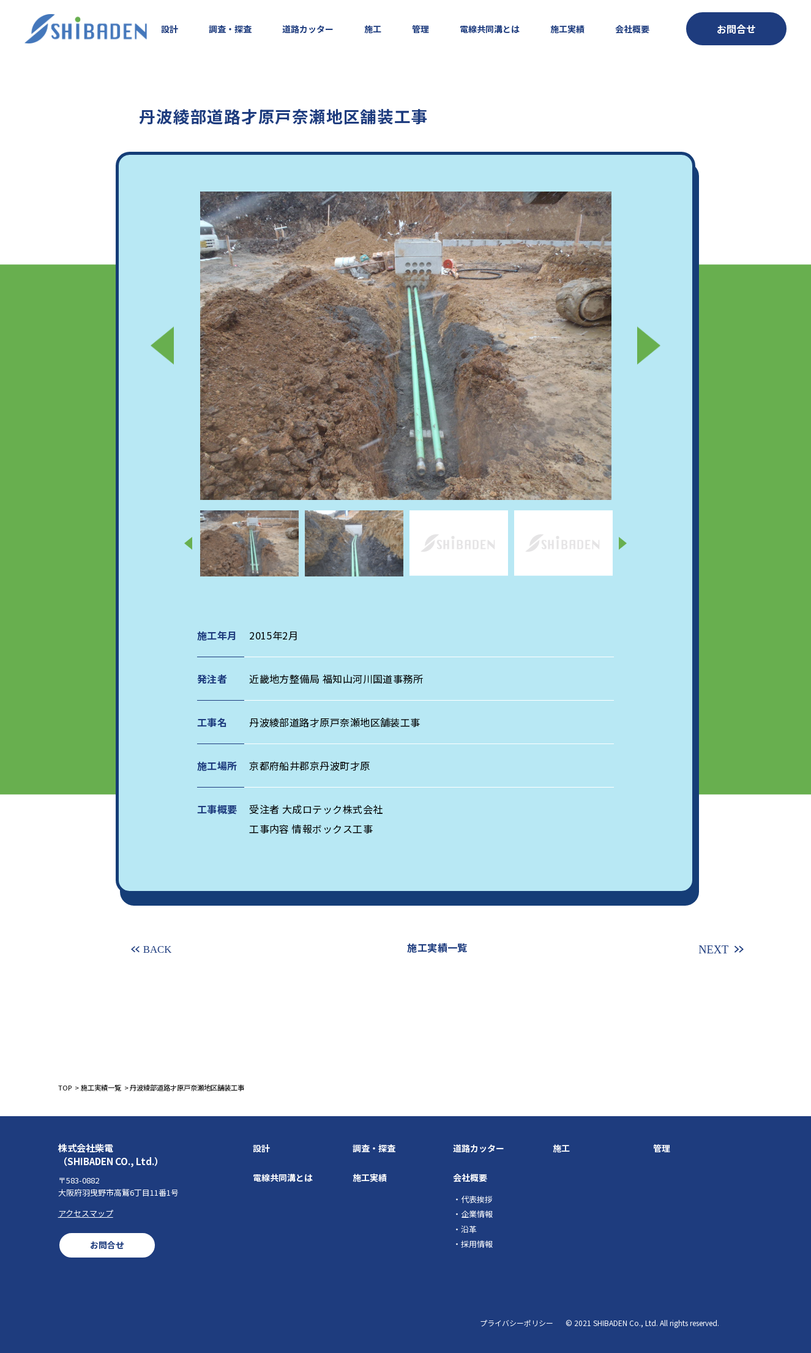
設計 (169, 29)
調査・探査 (230, 29)
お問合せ (107, 1245)
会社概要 (632, 29)
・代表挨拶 (473, 1199)
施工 (372, 29)
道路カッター (308, 29)
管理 (420, 29)
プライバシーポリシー (516, 1323)
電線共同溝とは (490, 29)
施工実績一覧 (437, 947)
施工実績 (567, 29)
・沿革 (465, 1229)
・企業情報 (473, 1214)
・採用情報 (473, 1244)
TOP (65, 1087)
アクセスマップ (85, 1213)
